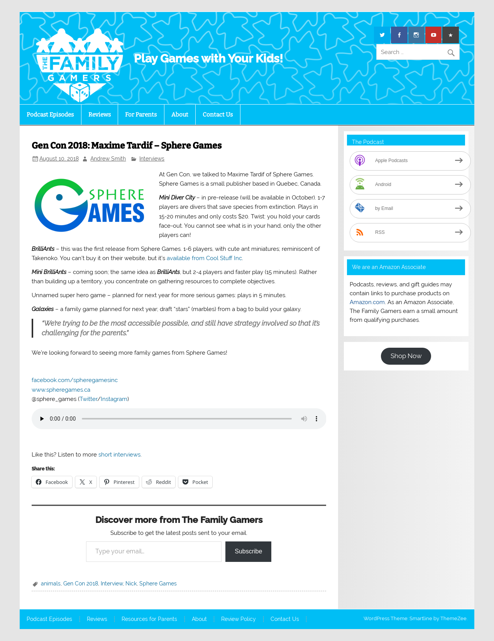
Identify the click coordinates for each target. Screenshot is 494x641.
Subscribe (248, 551)
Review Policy (238, 619)
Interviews (151, 159)
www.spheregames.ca (61, 389)
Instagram (114, 399)
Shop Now (406, 356)
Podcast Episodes (50, 114)
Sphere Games (158, 583)
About (179, 114)
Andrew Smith (108, 159)
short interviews (119, 454)
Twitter (88, 399)
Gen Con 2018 (80, 583)
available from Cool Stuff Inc (204, 258)
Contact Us (218, 114)
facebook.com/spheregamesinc (75, 380)
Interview (112, 583)
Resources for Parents (149, 619)
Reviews (99, 114)
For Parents (141, 114)
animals (51, 583)
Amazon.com (367, 302)
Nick (131, 583)
